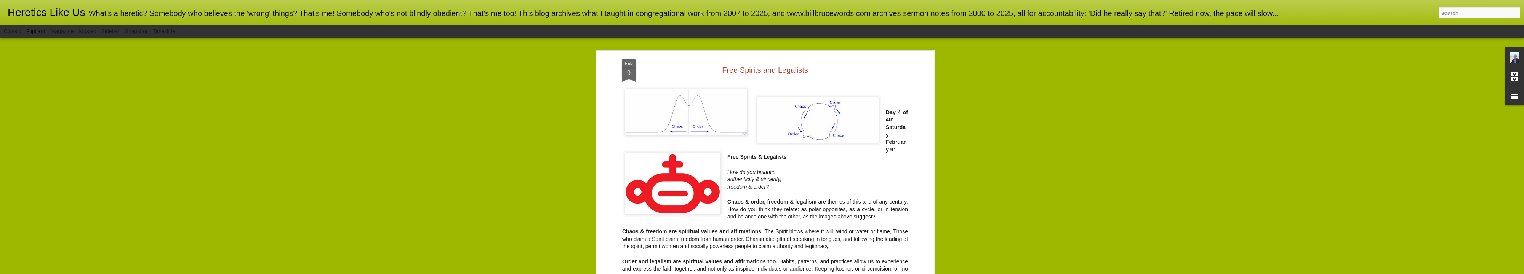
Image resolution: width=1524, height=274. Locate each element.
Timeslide (164, 31)
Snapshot (136, 31)
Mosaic (87, 31)
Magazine (62, 31)
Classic (12, 31)
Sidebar (110, 31)
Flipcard (35, 31)
